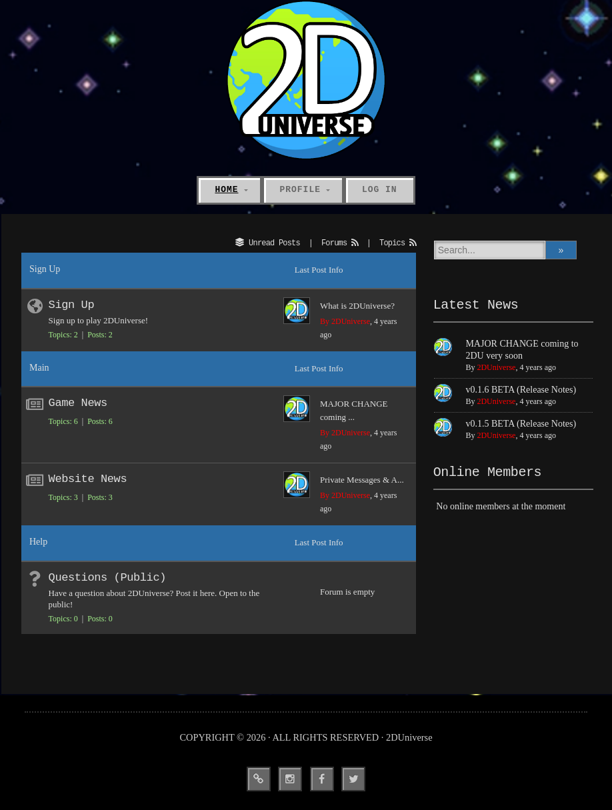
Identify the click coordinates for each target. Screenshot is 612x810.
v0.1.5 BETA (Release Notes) (520, 424)
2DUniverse (496, 367)
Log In (379, 190)
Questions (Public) (107, 577)
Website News (88, 479)
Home (226, 190)
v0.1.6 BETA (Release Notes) (520, 390)
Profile (300, 190)
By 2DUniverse (345, 321)
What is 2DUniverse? (357, 306)
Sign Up (72, 305)
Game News (78, 403)
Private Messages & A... (362, 480)
